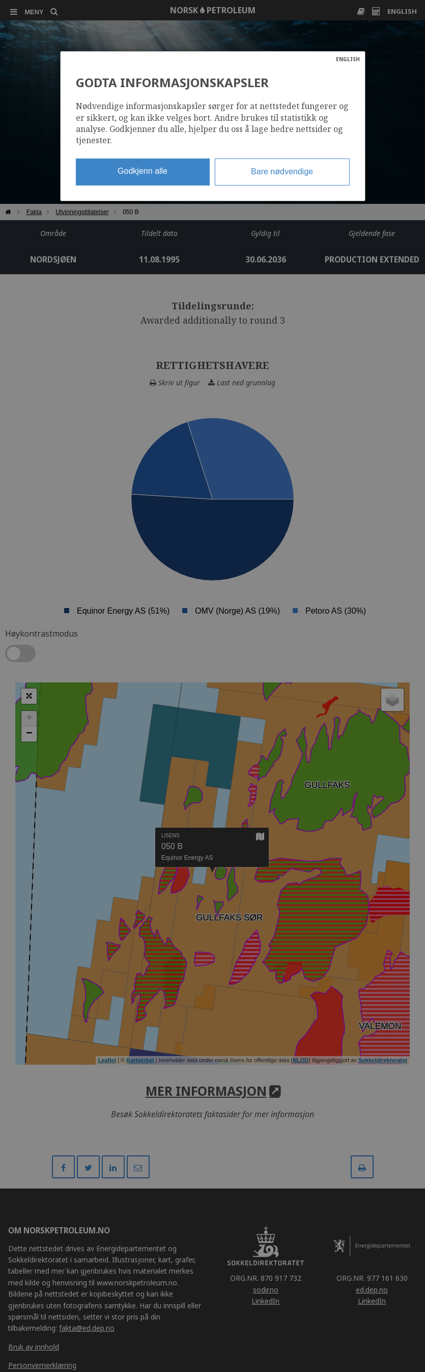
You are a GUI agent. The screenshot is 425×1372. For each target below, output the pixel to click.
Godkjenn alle (142, 171)
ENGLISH (348, 59)
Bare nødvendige (282, 171)
